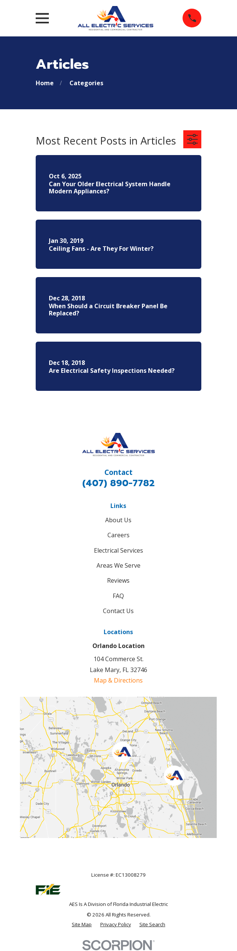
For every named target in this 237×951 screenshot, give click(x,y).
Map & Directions (118, 680)
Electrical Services (118, 550)
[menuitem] (82, 924)
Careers (118, 535)
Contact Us (118, 611)
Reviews (118, 580)
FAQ (118, 596)
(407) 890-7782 (118, 483)
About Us (118, 520)
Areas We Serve (118, 565)
